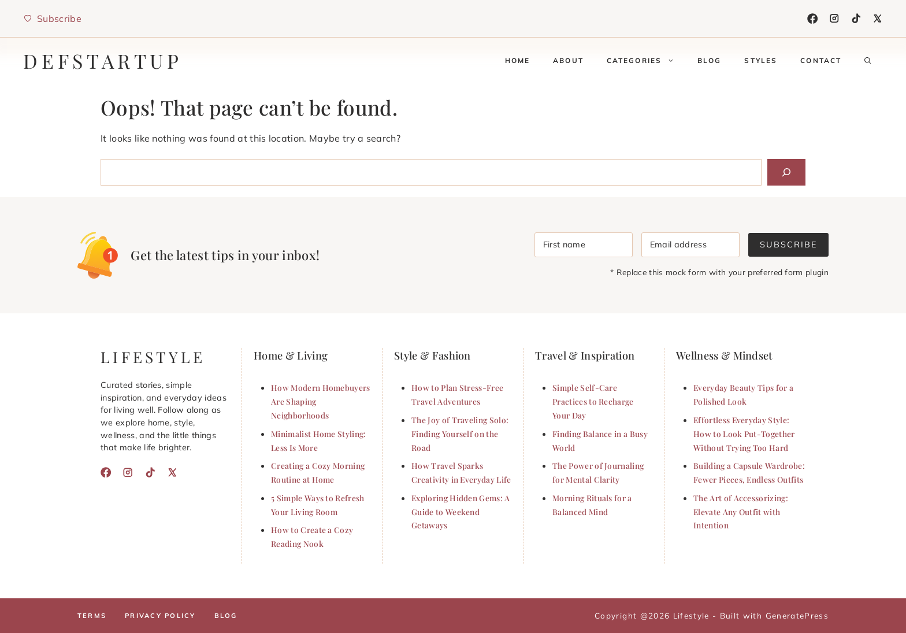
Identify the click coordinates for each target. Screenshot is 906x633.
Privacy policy (160, 616)
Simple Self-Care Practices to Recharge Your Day (593, 401)
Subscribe (788, 244)
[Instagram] (834, 18)
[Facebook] (812, 18)
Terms (91, 616)
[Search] (786, 172)
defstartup (103, 60)
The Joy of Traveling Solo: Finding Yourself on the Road (459, 433)
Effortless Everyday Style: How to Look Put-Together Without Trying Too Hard (744, 433)
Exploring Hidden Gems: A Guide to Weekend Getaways (460, 512)
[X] (877, 18)
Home (517, 60)
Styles (760, 60)
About (568, 60)
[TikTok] (856, 18)
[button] (868, 60)
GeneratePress (797, 615)
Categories (646, 60)
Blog (709, 60)
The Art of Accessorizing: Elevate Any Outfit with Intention (740, 512)
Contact (820, 60)
